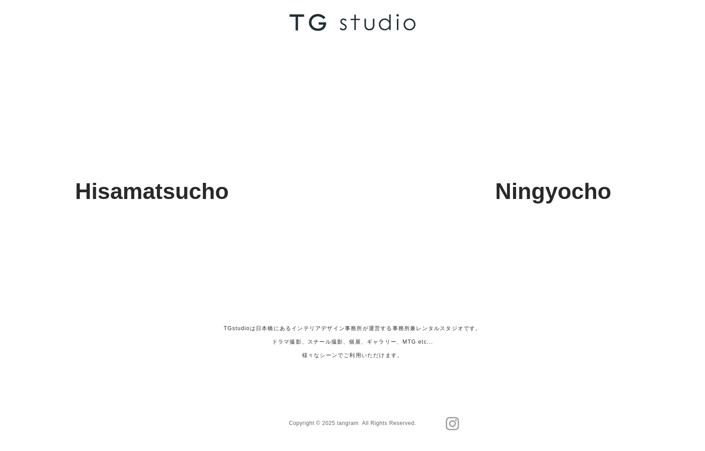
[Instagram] (452, 423)
